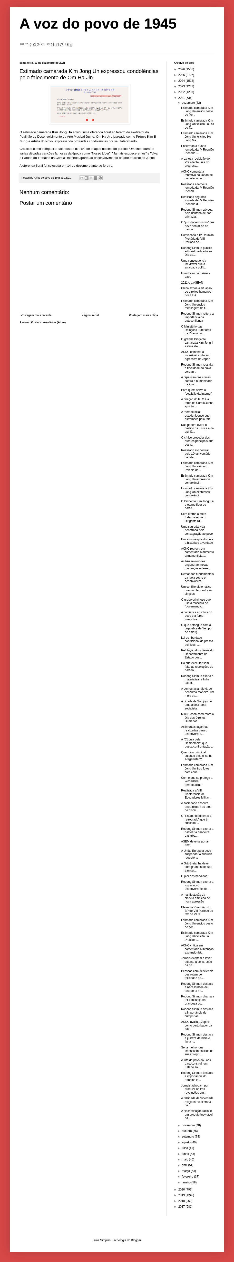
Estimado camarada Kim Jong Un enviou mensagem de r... (197, 304)
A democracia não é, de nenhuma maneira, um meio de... (197, 692)
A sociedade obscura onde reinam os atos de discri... (196, 806)
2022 (182, 92)
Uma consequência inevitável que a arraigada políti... (193, 264)
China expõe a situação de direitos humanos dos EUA (196, 292)
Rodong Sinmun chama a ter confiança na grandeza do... (197, 1000)
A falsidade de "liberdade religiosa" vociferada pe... (197, 1102)
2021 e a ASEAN (192, 282)
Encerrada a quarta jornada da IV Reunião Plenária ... (197, 149)
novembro (189, 1125)
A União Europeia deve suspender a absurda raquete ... (196, 854)
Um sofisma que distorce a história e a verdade (197, 541)
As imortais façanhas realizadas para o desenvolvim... (194, 730)
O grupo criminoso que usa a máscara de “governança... (196, 603)
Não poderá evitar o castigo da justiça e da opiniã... (197, 428)
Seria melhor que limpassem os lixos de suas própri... (197, 1051)
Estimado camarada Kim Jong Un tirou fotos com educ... (197, 768)
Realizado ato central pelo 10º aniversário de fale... (196, 454)
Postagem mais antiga (143, 315)
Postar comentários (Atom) (48, 322)
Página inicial (90, 315)
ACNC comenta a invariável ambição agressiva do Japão (195, 355)
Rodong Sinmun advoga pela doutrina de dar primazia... (197, 213)
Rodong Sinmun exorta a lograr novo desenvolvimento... (197, 885)
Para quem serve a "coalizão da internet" (196, 391)
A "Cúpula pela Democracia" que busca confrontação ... (197, 743)
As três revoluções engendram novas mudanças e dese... (195, 565)
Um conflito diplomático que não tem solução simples (196, 590)
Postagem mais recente (36, 315)
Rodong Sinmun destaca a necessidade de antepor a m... (197, 987)
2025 (182, 75)
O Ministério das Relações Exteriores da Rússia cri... (196, 330)
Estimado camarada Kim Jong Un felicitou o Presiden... (197, 936)
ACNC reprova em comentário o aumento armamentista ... (197, 552)
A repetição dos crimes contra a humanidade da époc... (196, 381)
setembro (188, 1136)
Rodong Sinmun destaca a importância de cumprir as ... (197, 1012)
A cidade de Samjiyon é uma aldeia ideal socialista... (196, 705)
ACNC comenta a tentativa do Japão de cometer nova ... (197, 175)
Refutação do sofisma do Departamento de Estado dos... (197, 654)
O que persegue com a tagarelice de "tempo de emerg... (196, 628)
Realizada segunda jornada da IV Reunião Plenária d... (197, 200)
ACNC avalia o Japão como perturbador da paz (196, 1025)
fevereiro (188, 1176)
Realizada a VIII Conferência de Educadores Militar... (196, 794)
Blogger (136, 1240)
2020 (182, 1189)
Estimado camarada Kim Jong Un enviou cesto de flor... (197, 111)
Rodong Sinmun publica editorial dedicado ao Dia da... (196, 251)
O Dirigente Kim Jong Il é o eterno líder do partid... (197, 505)
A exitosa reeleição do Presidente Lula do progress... (195, 162)
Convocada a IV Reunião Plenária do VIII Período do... (197, 238)
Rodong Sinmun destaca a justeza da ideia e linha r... (197, 1038)
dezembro (189, 102)
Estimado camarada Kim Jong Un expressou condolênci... (197, 479)
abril (185, 1165)
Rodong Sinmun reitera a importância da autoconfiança (197, 317)
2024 (182, 80)
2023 (182, 86)
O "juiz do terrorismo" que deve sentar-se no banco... (197, 226)
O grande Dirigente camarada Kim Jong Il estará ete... (197, 343)
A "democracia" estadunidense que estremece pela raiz (195, 415)
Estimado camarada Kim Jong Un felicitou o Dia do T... (197, 124)
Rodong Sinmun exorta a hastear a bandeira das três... (197, 832)
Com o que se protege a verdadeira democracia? (197, 781)
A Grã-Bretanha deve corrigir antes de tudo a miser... (196, 867)
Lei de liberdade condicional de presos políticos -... (197, 641)
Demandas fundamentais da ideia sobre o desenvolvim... (197, 577)
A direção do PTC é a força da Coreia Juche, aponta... (197, 403)
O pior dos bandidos (194, 876)
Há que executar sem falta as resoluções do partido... (197, 666)
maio (185, 1159)
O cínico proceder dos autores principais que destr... (197, 441)
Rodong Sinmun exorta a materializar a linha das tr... (197, 679)
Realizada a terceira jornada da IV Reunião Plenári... (197, 188)
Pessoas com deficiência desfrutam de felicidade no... (197, 974)
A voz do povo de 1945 (98, 23)
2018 (182, 1201)
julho (185, 1148)
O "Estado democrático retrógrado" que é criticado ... (196, 819)
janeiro (186, 1182)
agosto (186, 1142)
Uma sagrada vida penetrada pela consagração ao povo (197, 530)
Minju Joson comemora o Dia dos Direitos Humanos (197, 717)
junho (186, 1154)
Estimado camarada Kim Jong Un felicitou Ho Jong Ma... (197, 137)
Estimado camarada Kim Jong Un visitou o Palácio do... (197, 466)
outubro (187, 1131)
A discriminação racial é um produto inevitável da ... (197, 1114)
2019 (182, 1195)
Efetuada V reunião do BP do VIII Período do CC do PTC (197, 911)
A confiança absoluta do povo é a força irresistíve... (196, 616)
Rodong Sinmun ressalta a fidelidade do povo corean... (197, 368)
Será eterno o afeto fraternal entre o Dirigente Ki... (193, 517)
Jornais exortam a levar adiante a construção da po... (196, 961)
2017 (182, 1206)
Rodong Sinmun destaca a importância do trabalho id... (197, 1076)
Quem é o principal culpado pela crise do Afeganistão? (196, 756)
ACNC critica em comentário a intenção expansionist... (197, 949)
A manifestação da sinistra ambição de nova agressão (195, 898)
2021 (182, 98)
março (186, 1171)
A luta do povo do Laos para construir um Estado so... (196, 1063)
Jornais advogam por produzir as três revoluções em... (194, 1089)
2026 (182, 69)
